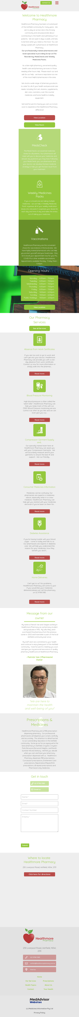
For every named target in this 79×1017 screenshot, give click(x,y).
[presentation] (36, 837)
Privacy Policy (39, 1013)
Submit (25, 845)
